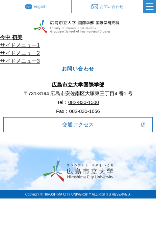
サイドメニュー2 (20, 53)
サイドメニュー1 (20, 45)
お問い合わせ (111, 6)
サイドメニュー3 (20, 61)
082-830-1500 (83, 102)
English (40, 6)
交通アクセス (78, 124)
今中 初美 (11, 37)
